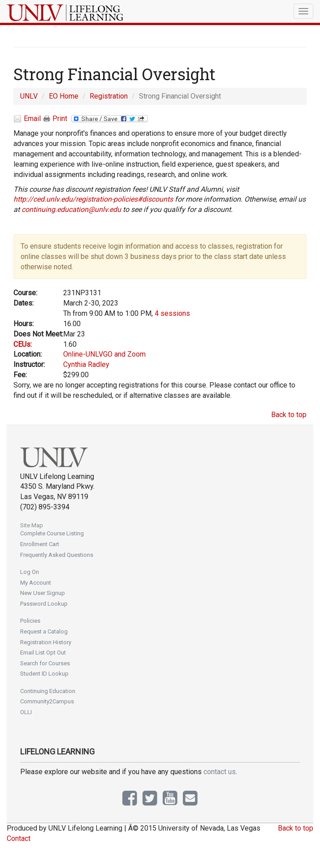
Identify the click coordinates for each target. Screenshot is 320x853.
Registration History (45, 642)
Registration (109, 96)
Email (27, 119)
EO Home (63, 96)
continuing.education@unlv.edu (71, 209)
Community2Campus (47, 701)
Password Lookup (44, 603)
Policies (30, 620)
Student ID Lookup (44, 673)
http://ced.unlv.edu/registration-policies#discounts (93, 199)
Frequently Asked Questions (56, 554)
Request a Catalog (44, 631)
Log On (29, 572)
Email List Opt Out (43, 652)
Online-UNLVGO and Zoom (104, 354)
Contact (18, 838)
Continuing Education (47, 691)
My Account (35, 582)
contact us (219, 771)
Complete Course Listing (52, 533)
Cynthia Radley (86, 364)
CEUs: (22, 344)
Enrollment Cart (39, 544)
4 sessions (172, 313)
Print (55, 118)
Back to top (289, 414)
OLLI (26, 712)
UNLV (29, 96)
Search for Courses (45, 663)
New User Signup (42, 593)
